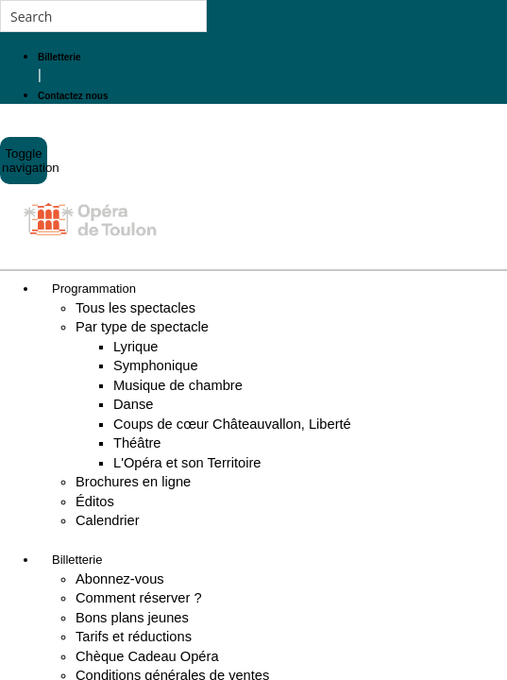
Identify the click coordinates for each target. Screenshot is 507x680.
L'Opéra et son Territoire (187, 462)
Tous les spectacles (135, 307)
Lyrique (136, 346)
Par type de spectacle (142, 326)
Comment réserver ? (139, 597)
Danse (133, 404)
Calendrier (108, 520)
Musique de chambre (178, 385)
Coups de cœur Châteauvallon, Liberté (232, 424)
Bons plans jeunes (132, 617)
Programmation (94, 288)
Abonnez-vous (120, 578)
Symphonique (155, 365)
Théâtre (137, 442)
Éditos (95, 501)
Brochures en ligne (133, 481)
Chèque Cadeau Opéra (147, 656)
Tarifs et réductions (134, 636)
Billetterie (77, 559)
